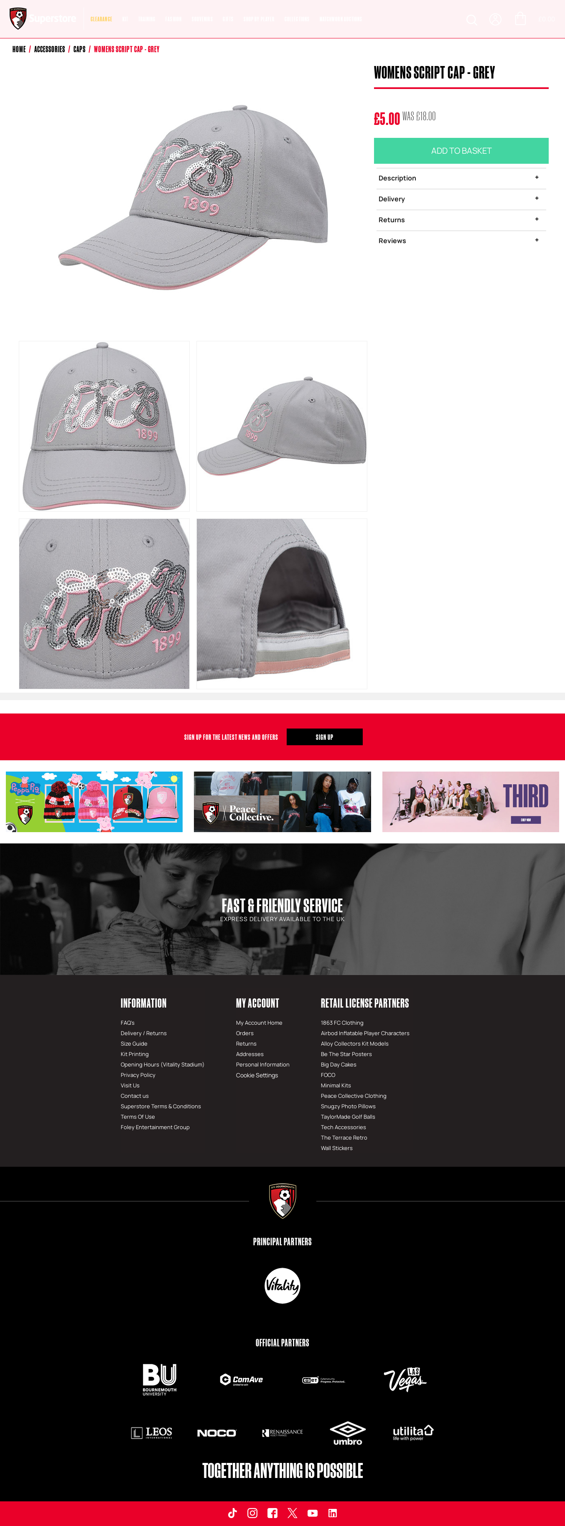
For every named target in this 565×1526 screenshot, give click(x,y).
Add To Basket (461, 150)
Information (144, 1002)
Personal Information (263, 1064)
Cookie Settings (256, 1075)
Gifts (228, 19)
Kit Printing (135, 1054)
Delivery (392, 198)
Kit (125, 19)
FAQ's (128, 1022)
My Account (258, 1002)
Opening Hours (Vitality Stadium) (163, 1064)
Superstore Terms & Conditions (161, 1106)
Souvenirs (202, 19)
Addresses (250, 1054)
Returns (392, 219)
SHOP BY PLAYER (259, 19)
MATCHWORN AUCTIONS (341, 19)
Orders (245, 1033)
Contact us (135, 1095)
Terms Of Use (138, 1116)
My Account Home (259, 1022)
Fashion (173, 19)
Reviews (392, 240)
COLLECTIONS (297, 19)
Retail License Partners (365, 1002)
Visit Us (130, 1085)
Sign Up (324, 737)
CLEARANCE (101, 19)
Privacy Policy (138, 1075)
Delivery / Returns (144, 1033)
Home (19, 49)
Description (397, 178)
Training (147, 19)
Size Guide (134, 1043)
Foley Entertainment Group (155, 1127)
